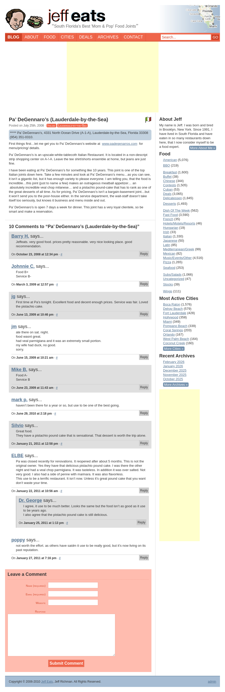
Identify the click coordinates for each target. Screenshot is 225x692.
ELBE (17, 455)
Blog (13, 37)
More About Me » (202, 148)
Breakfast (170, 172)
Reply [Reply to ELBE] (144, 490)
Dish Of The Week (176, 210)
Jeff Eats (47, 681)
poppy (18, 539)
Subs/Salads (172, 274)
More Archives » (176, 384)
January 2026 (173, 366)
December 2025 (175, 370)
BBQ (166, 165)
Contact (133, 37)
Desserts (169, 204)
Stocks (168, 284)
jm (14, 326)
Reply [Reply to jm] (144, 357)
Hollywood (170, 317)
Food (49, 37)
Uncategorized (173, 279)
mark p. (19, 399)
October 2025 (173, 379)
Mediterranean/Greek (178, 249)
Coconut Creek (174, 343)
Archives (108, 37)
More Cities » (174, 349)
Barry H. (20, 236)
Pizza (167, 262)
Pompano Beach (175, 326)
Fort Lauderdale (174, 313)
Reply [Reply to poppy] (144, 557)
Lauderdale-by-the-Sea (72, 125)
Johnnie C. (23, 266)
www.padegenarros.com (119, 144)
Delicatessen (172, 198)
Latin (166, 245)
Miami (167, 321)
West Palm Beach (176, 339)
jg (13, 296)
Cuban (168, 189)
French (168, 219)
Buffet (167, 176)
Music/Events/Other (177, 258)
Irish (166, 232)
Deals (85, 37)
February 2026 (174, 362)
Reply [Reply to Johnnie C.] (144, 284)
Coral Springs (173, 330)
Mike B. (19, 369)
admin (212, 681)
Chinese (169, 181)
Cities (67, 37)
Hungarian (170, 228)
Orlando (169, 334)
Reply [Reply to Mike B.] (144, 387)
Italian (51, 125)
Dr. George (30, 500)
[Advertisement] (113, 77)
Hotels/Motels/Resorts (179, 223)
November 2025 (175, 375)
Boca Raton (171, 304)
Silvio (17, 425)
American (170, 160)
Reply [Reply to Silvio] (144, 443)
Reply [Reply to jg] (144, 314)
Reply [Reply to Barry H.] (144, 254)
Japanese (170, 240)
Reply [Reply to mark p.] (144, 413)
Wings (167, 291)
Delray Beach (173, 309)
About (31, 37)
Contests (169, 185)
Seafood (169, 268)
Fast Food (170, 215)
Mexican (169, 253)
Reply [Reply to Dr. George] (141, 522)
